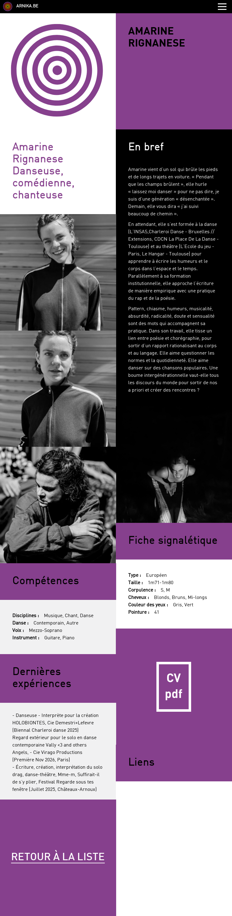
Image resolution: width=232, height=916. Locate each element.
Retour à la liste (58, 857)
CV (174, 687)
